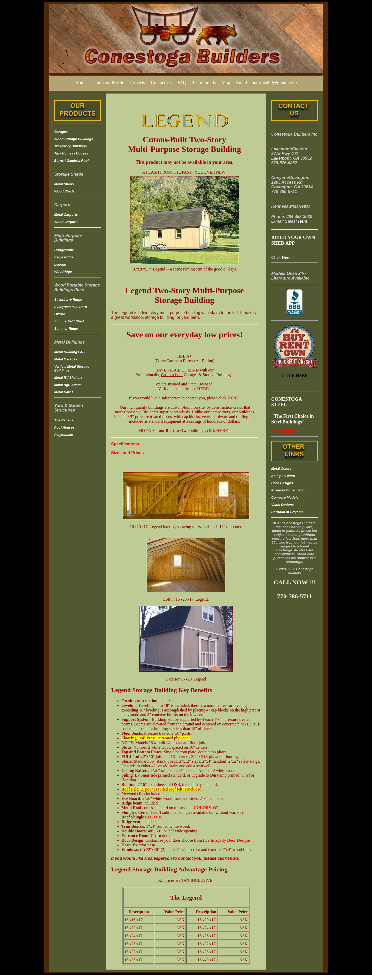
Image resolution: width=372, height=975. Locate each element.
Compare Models (284, 497)
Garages (61, 132)
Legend (60, 264)
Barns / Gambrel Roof (71, 160)
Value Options (282, 505)
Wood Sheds (64, 191)
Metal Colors (281, 468)
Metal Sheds (64, 184)
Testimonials (204, 82)
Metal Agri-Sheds (68, 385)
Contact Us (161, 82)
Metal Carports (66, 214)
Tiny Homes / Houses (71, 153)
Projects (137, 82)
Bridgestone (64, 250)
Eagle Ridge (63, 257)
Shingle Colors (283, 476)
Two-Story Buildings (70, 146)
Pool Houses (64, 427)
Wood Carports (66, 222)
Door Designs (282, 483)
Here (302, 221)
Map (226, 82)
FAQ (182, 82)
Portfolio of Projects (287, 512)
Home (81, 82)
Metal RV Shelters (68, 378)
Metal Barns (63, 392)
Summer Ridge (66, 328)
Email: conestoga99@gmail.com (266, 82)
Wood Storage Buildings (73, 139)
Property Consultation (289, 490)
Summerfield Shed (69, 321)
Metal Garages (65, 359)
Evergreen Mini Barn (70, 307)
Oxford (59, 314)
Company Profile (108, 82)
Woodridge (63, 272)
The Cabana (63, 420)
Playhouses (63, 435)
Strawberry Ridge (68, 299)
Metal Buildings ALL (70, 352)
